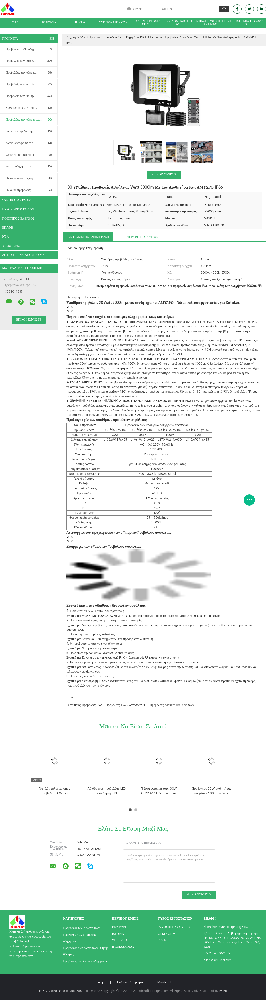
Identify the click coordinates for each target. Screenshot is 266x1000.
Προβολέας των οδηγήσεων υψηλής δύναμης (30, 72)
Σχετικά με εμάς (113, 22)
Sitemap (98, 982)
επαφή (7, 227)
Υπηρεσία (120, 940)
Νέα (5, 236)
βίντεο (80, 22)
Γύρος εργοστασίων (18, 209)
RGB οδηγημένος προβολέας (29, 108)
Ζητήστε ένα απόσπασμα (23, 255)
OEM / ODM (166, 934)
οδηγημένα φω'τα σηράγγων (29, 131)
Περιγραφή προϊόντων (140, 237)
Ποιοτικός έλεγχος (18, 218)
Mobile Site (165, 982)
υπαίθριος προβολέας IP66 (85, 705)
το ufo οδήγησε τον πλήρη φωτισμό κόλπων (30, 166)
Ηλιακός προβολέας (29, 190)
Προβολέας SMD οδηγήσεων (29, 49)
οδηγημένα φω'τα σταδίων (29, 143)
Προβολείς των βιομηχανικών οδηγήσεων (30, 96)
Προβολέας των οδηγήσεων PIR (29, 119)
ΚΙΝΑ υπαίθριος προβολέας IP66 (60, 990)
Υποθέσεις (11, 245)
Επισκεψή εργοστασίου (145, 22)
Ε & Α (162, 940)
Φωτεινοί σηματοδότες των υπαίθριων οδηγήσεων (30, 155)
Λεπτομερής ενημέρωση (88, 237)
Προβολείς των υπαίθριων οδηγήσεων (30, 61)
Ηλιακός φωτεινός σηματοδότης (29, 178)
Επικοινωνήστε (164, 174)
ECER (223, 990)
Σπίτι (16, 22)
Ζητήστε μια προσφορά (246, 22)
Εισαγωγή (119, 927)
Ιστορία (118, 934)
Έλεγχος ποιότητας (177, 22)
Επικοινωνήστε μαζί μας (210, 22)
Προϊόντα (48, 22)
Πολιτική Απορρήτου (130, 982)
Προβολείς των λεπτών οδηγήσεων (29, 84)
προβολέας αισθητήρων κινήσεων (172, 705)
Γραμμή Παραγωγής (174, 927)
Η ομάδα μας (123, 946)
